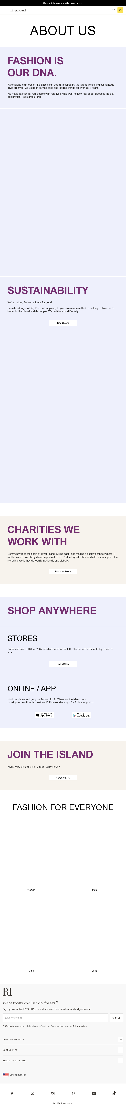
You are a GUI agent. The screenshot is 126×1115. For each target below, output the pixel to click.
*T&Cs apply (8, 1026)
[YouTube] (94, 1093)
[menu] (6, 10)
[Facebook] (12, 1093)
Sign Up (116, 1017)
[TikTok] (114, 1093)
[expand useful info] (120, 1050)
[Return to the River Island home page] (20, 10)
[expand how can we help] (120, 1039)
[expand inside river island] (120, 1060)
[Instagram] (53, 1093)
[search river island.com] (106, 10)
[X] (32, 1093)
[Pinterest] (73, 1093)
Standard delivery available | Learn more (62, 3)
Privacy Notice (80, 1026)
